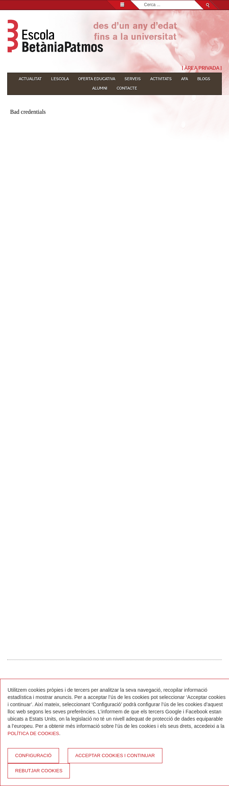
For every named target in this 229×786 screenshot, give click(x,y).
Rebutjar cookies (38, 770)
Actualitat (30, 79)
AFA (184, 79)
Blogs (203, 79)
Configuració (33, 755)
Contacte (127, 88)
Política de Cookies (33, 733)
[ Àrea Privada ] (202, 68)
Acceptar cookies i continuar (115, 755)
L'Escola (60, 79)
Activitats (161, 79)
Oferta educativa (96, 79)
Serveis (133, 79)
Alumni (99, 88)
